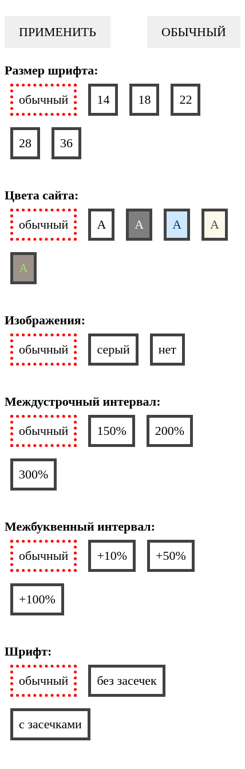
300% (33, 474)
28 (25, 143)
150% (111, 430)
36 (66, 143)
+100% (37, 599)
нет (167, 349)
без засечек (126, 680)
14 (103, 99)
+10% (112, 555)
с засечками (50, 724)
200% (169, 430)
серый (113, 349)
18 (144, 99)
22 (185, 99)
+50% (171, 555)
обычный (43, 99)
